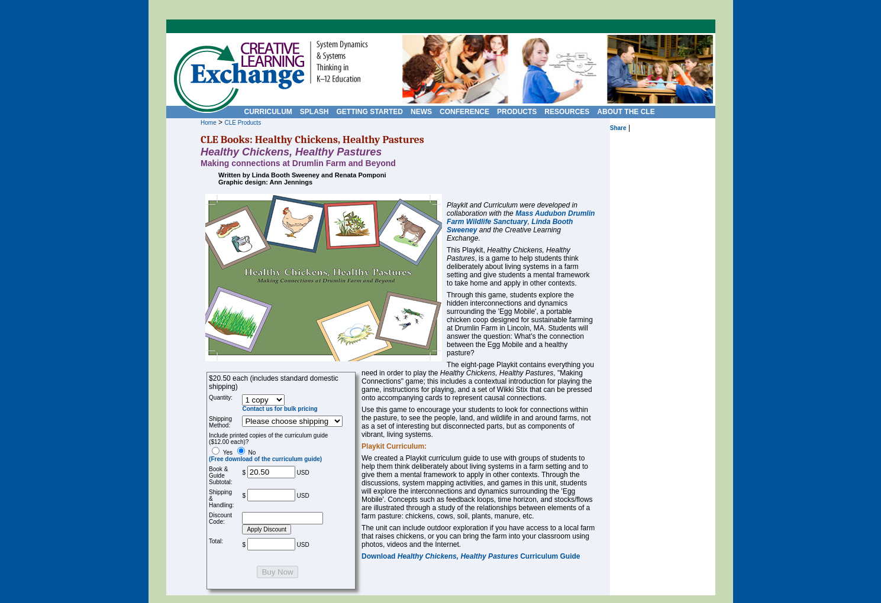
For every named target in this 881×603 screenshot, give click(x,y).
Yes (222, 452)
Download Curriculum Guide (471, 556)
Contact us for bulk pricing (279, 409)
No (265, 455)
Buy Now (277, 572)
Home (209, 122)
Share (618, 128)
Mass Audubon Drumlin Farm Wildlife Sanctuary (521, 217)
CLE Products (242, 122)
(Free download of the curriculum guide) (265, 459)
